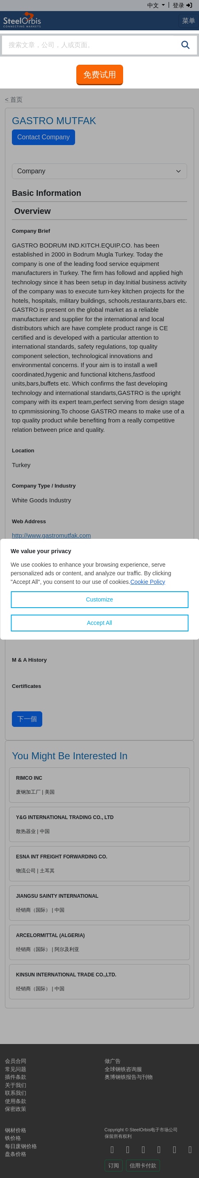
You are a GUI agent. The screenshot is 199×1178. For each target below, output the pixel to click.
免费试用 (99, 74)
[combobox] (99, 45)
